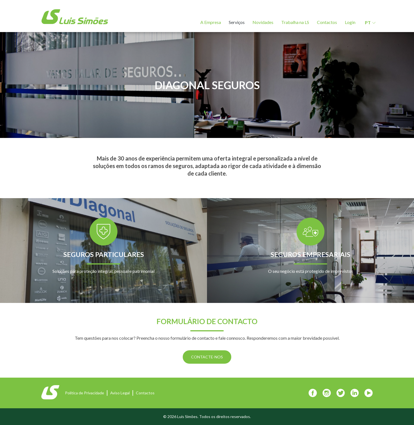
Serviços (237, 22)
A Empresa (210, 22)
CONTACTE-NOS (207, 356)
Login (350, 22)
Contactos (327, 22)
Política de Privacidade (84, 392)
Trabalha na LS (295, 22)
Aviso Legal (120, 392)
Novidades (262, 22)
